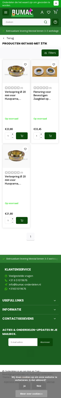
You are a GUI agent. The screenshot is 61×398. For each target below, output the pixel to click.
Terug (8, 38)
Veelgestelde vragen (21, 276)
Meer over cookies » (31, 393)
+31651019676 (17, 288)
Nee (39, 385)
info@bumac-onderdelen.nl (25, 284)
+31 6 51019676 (18, 280)
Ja (25, 385)
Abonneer (45, 342)
